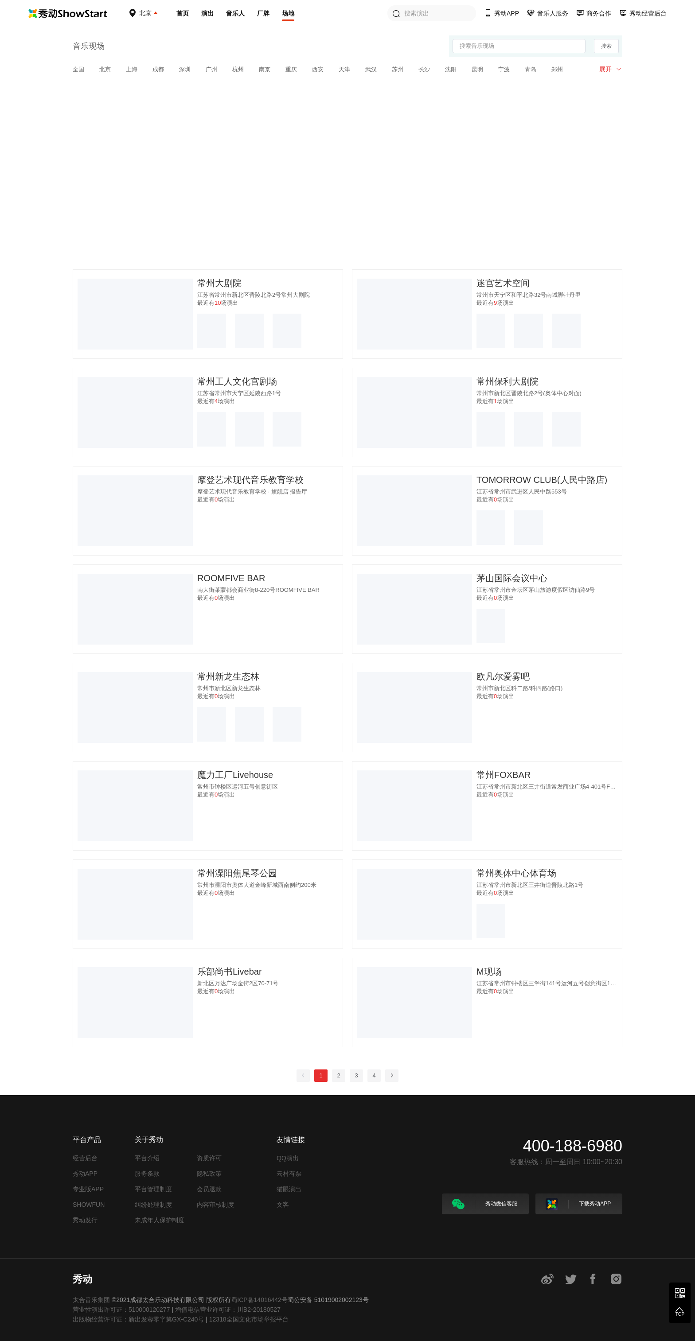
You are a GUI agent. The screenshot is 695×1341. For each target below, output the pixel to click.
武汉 (371, 69)
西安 (318, 69)
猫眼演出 (289, 1189)
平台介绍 (147, 1158)
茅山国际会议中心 (511, 578)
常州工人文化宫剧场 (237, 381)
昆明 (477, 69)
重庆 (291, 69)
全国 (78, 69)
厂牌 (263, 13)
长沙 (424, 69)
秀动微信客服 (484, 1204)
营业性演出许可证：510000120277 (121, 1309)
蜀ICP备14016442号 (259, 1299)
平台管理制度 (153, 1189)
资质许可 (209, 1158)
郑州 (557, 69)
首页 (182, 13)
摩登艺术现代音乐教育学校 (250, 479)
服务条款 (147, 1173)
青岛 (530, 69)
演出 (207, 13)
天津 (344, 69)
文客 (283, 1204)
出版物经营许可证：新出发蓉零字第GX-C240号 (138, 1319)
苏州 (397, 69)
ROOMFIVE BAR (231, 578)
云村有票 (289, 1173)
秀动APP (85, 1173)
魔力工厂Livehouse (235, 774)
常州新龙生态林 (228, 676)
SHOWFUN (89, 1204)
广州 (211, 69)
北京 (105, 69)
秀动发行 (85, 1220)
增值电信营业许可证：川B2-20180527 (228, 1309)
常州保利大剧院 (507, 381)
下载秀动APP (578, 1204)
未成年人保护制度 (159, 1220)
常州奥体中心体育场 (516, 873)
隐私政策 (209, 1173)
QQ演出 (288, 1158)
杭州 (238, 69)
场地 (288, 13)
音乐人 (235, 13)
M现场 (489, 971)
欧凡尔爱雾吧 (503, 676)
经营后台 (85, 1158)
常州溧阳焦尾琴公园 (237, 873)
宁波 (504, 69)
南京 (264, 69)
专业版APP (88, 1189)
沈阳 (451, 69)
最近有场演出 (217, 303)
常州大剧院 (219, 283)
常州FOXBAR (503, 774)
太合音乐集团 (91, 1299)
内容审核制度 (215, 1204)
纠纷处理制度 (153, 1204)
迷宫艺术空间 (503, 283)
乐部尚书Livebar (229, 971)
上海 (131, 69)
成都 (158, 69)
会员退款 (209, 1189)
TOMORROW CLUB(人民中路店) (541, 479)
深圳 (185, 69)
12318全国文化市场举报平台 (249, 1319)
